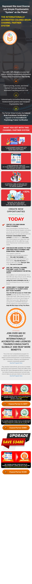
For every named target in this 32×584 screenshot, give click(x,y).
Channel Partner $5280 (16, 472)
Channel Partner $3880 (16, 427)
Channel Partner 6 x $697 (15, 404)
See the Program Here (16, 363)
